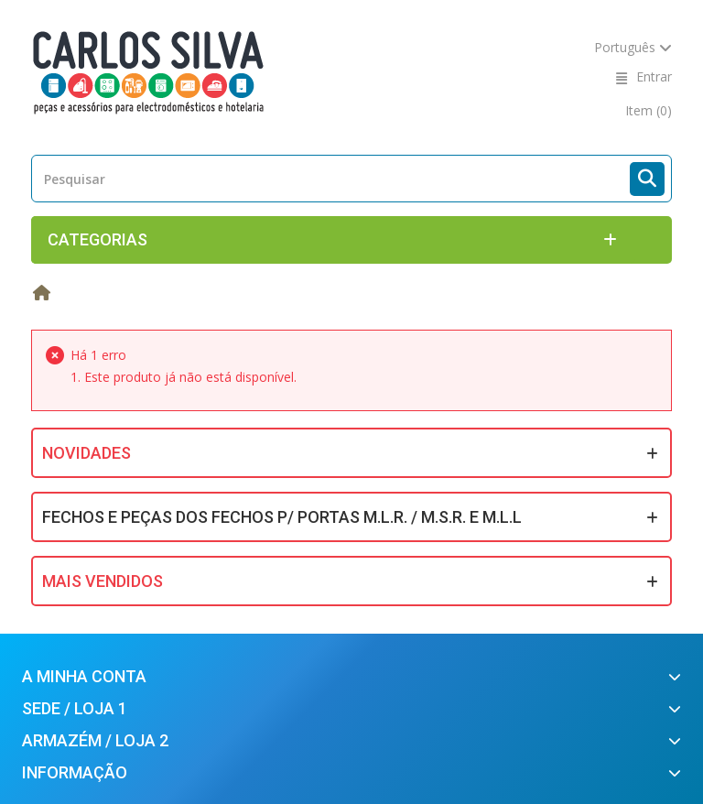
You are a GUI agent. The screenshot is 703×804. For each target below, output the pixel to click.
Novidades (86, 452)
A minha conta (84, 676)
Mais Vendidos (102, 581)
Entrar (654, 76)
